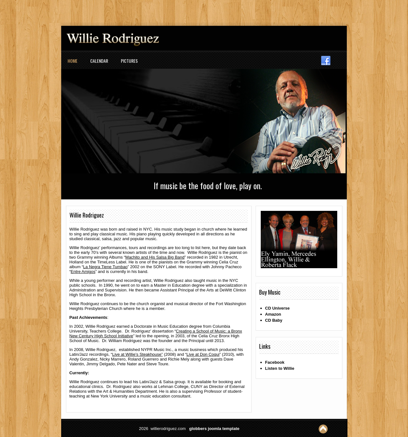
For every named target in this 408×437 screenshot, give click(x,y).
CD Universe (277, 308)
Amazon (273, 314)
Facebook (275, 362)
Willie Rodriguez (86, 215)
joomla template (223, 428)
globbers (198, 428)
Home (72, 60)
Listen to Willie (280, 368)
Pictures (129, 60)
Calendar (99, 60)
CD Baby (273, 320)
